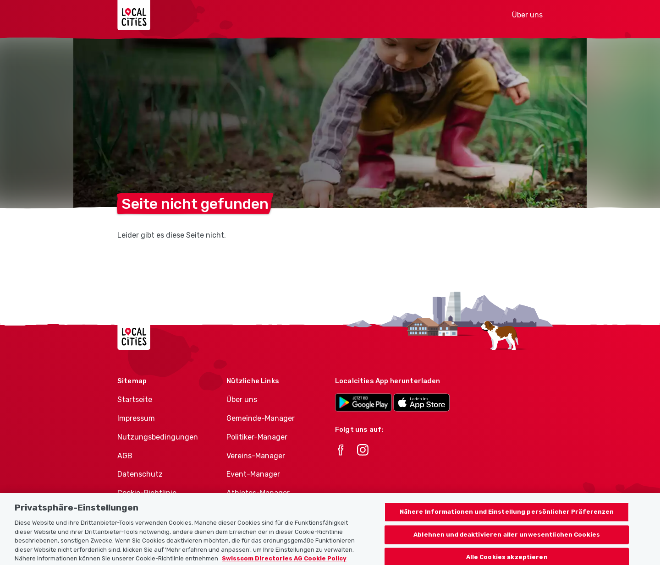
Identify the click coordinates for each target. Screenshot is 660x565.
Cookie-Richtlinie (146, 493)
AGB (124, 455)
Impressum (136, 418)
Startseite (134, 399)
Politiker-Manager (256, 437)
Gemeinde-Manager (260, 418)
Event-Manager (253, 474)
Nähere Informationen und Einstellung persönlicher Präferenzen (507, 520)
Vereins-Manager (255, 455)
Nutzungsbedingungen (157, 437)
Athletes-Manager (258, 493)
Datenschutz (140, 474)
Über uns (527, 15)
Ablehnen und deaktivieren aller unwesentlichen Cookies (506, 543)
